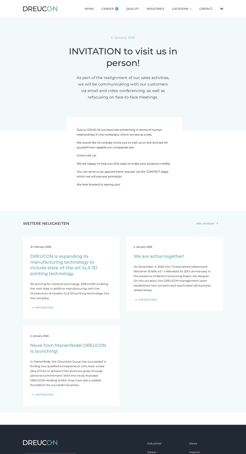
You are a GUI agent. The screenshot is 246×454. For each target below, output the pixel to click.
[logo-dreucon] (40, 7)
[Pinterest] (40, 151)
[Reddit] (34, 151)
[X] (28, 151)
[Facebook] (22, 151)
